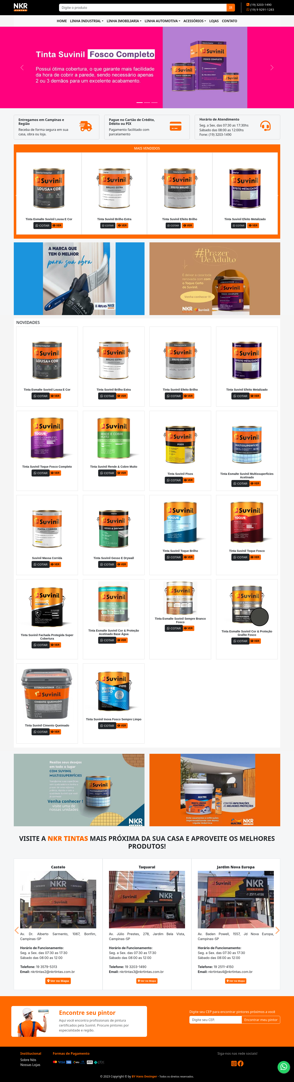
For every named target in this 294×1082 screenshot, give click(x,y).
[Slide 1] (140, 102)
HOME (62, 21)
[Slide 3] (154, 102)
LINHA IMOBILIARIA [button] (123, 21)
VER (57, 225)
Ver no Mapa (58, 981)
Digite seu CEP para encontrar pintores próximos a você (232, 1011)
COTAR (42, 225)
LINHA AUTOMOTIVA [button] (161, 21)
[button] (17, 195)
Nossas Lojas (30, 1064)
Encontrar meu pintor (261, 1020)
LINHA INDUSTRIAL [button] (85, 21)
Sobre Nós (28, 1060)
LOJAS (214, 21)
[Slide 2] (147, 102)
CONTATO (229, 21)
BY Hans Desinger (144, 1076)
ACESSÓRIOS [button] (194, 21)
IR (230, 7)
